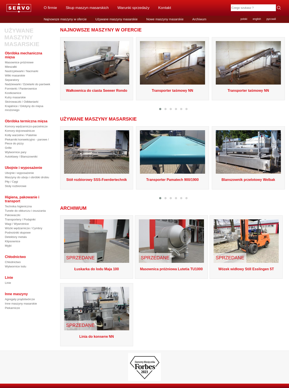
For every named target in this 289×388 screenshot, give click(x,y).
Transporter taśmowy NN (172, 90)
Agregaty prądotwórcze (20, 299)
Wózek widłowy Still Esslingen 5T (246, 269)
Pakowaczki (12, 215)
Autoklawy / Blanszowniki (21, 156)
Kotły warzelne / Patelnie (21, 135)
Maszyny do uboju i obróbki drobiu (27, 177)
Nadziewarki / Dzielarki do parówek (27, 84)
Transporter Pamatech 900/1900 (172, 180)
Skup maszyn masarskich (87, 7)
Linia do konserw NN (96, 336)
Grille (8, 147)
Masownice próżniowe (19, 62)
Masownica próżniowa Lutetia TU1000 (171, 269)
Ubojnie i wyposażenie (19, 173)
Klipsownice (12, 241)
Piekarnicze (12, 308)
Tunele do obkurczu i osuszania (25, 210)
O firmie (50, 7)
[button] (160, 109)
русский (271, 19)
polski (243, 19)
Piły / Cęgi (11, 181)
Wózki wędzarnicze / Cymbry (23, 228)
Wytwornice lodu (15, 266)
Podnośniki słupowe (18, 232)
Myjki (8, 245)
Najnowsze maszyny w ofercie (65, 19)
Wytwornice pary (15, 152)
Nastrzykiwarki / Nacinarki (21, 71)
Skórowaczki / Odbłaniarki (21, 101)
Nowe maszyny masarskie (164, 19)
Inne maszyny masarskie (21, 303)
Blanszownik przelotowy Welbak (248, 180)
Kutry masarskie (15, 97)
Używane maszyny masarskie (116, 19)
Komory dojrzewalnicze (20, 130)
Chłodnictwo (13, 262)
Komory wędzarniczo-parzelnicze (26, 126)
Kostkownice (13, 93)
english (257, 19)
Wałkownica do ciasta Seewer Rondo (96, 90)
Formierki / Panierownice (21, 88)
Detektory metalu (16, 237)
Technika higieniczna (18, 206)
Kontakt (164, 7)
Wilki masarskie (15, 75)
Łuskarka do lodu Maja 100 (96, 269)
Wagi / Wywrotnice (17, 223)
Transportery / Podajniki (20, 219)
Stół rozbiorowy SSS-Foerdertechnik (96, 180)
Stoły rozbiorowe (15, 186)
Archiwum (199, 19)
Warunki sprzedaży (133, 7)
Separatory (12, 79)
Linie (8, 282)
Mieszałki (11, 66)
